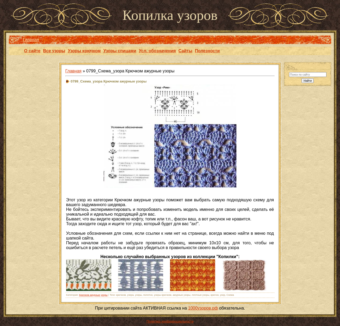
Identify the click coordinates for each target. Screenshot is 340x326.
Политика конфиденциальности (169, 321)
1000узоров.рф (203, 308)
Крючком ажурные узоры (93, 295)
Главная (31, 39)
